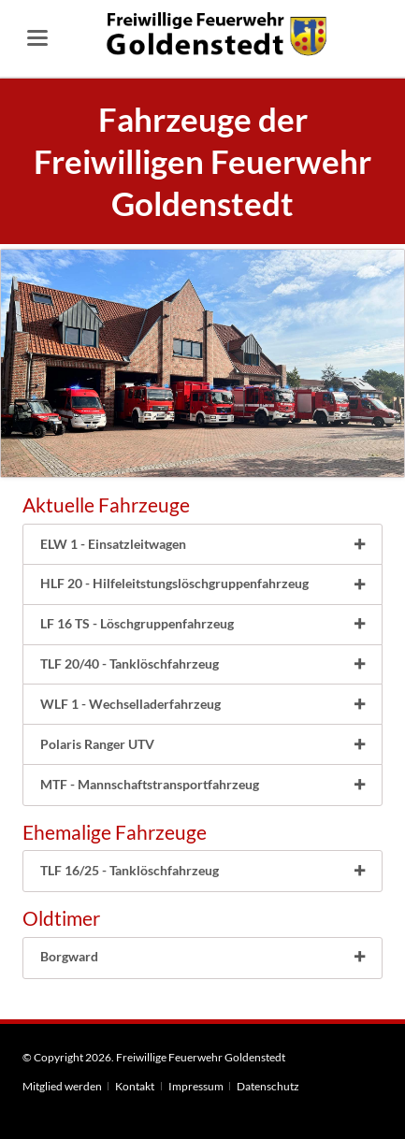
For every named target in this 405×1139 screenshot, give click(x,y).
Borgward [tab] (69, 956)
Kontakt (134, 1086)
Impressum (196, 1086)
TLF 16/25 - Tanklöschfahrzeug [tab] (129, 870)
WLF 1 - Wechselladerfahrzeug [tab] (130, 704)
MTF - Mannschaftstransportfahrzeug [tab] (149, 784)
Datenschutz (268, 1086)
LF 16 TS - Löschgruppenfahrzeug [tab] (137, 623)
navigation (37, 38)
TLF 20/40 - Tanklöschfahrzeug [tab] (129, 663)
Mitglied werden (62, 1086)
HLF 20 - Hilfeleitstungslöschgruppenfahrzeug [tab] (174, 583)
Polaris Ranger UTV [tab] (97, 744)
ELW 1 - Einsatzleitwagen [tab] (113, 544)
